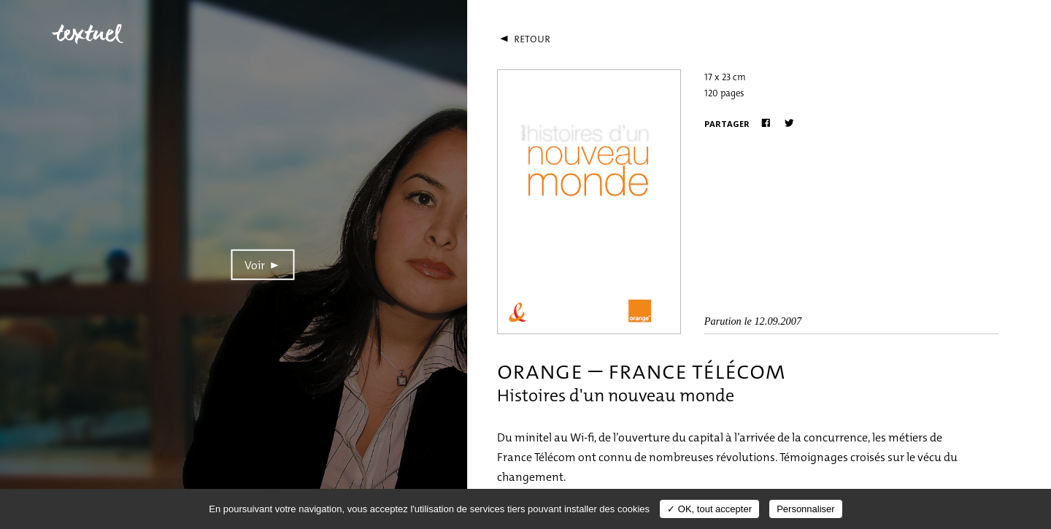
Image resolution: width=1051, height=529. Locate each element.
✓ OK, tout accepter (709, 508)
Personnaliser (806, 508)
